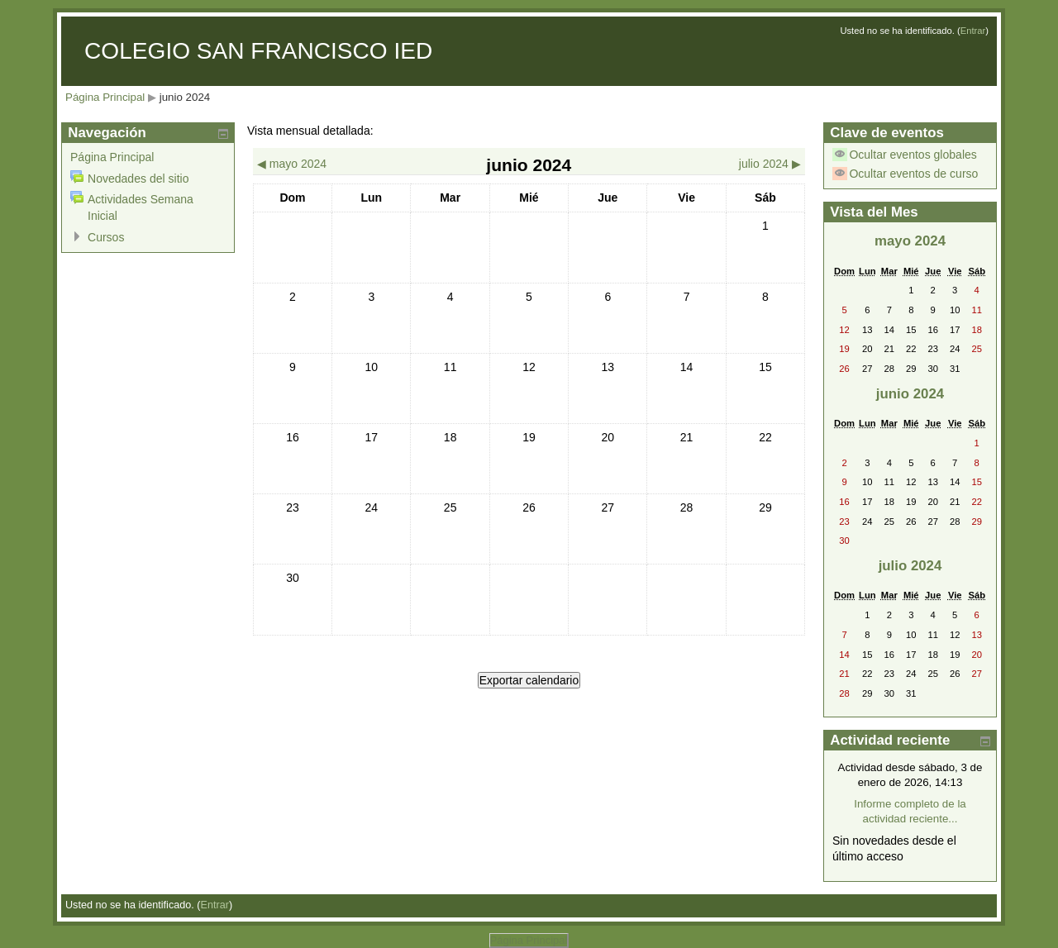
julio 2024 (910, 566)
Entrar (973, 31)
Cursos (106, 237)
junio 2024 (185, 97)
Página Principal (105, 97)
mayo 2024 (910, 241)
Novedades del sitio (138, 178)
